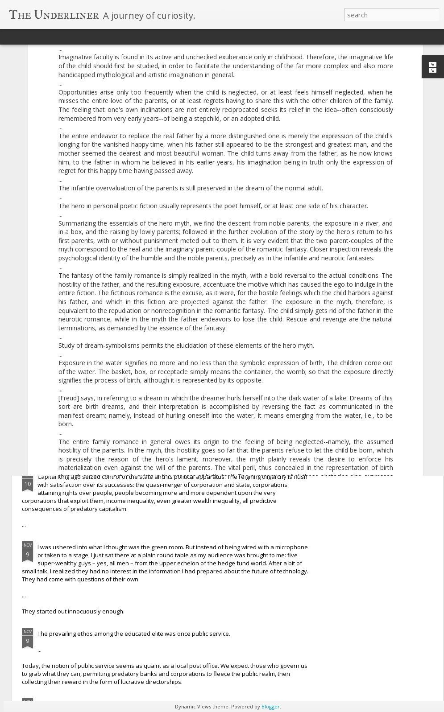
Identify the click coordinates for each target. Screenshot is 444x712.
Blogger (270, 706)
